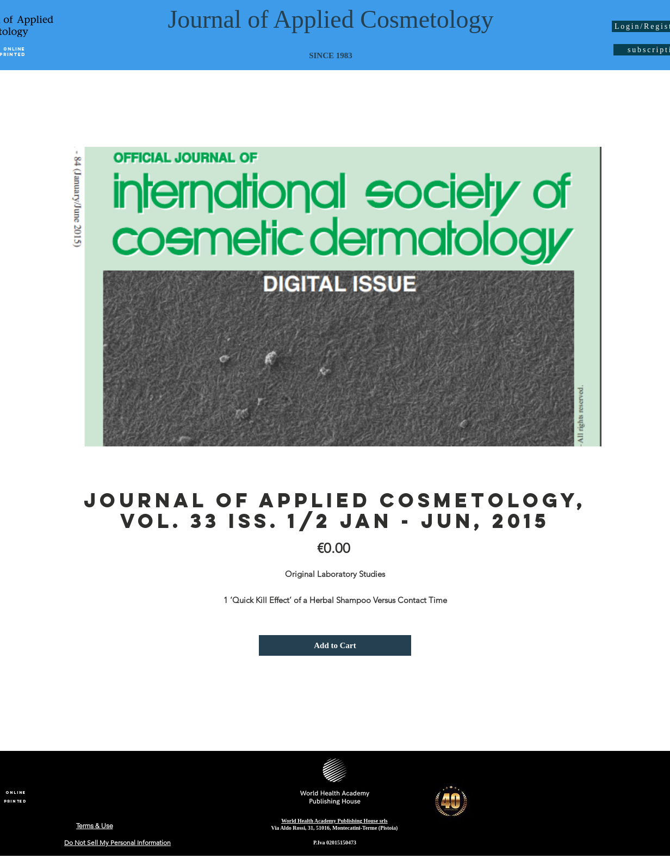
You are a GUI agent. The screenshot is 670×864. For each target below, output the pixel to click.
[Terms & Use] (94, 825)
